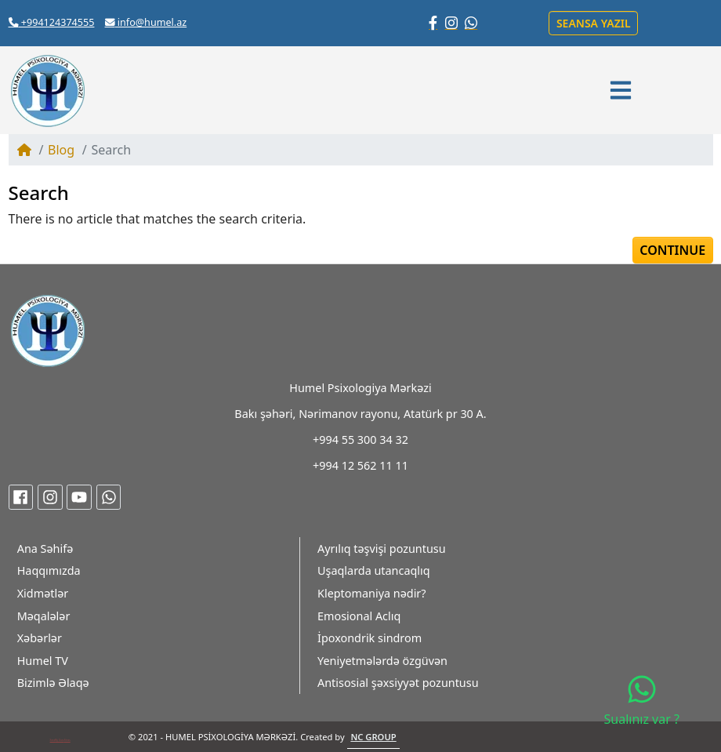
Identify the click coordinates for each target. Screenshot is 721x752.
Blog (61, 149)
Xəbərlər (39, 637)
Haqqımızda (49, 570)
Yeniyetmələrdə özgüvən (382, 660)
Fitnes (67, 740)
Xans (52, 740)
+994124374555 (52, 22)
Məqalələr (44, 616)
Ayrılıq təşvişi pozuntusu (381, 548)
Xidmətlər (43, 593)
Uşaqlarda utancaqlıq (373, 570)
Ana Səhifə (45, 548)
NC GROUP (373, 737)
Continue (672, 250)
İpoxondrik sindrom (369, 637)
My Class (59, 740)
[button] (623, 90)
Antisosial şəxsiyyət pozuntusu (398, 682)
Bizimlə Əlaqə (53, 682)
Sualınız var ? (641, 701)
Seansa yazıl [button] (593, 23)
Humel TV (42, 660)
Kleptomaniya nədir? (371, 593)
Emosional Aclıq (358, 616)
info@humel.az (146, 22)
